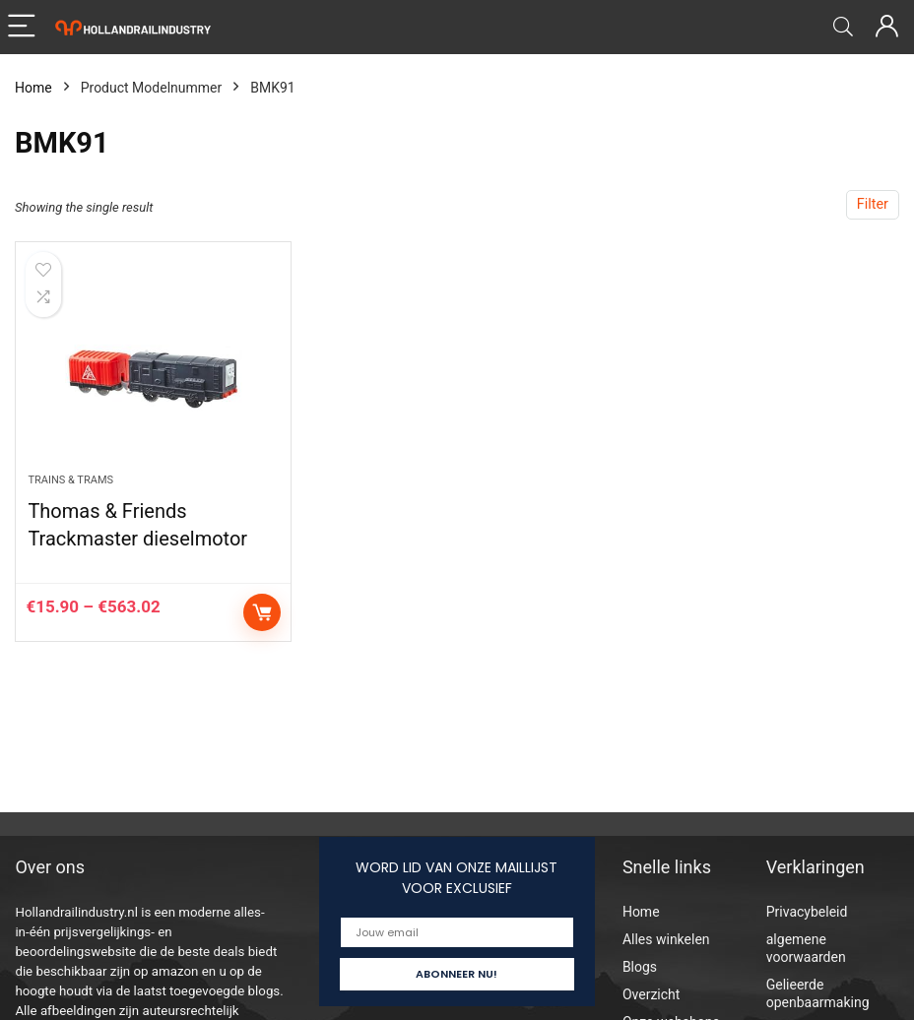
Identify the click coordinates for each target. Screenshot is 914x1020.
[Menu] (23, 27)
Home (33, 88)
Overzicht (651, 994)
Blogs (639, 967)
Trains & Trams (70, 480)
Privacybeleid (807, 912)
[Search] (843, 27)
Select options (262, 612)
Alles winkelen (666, 939)
